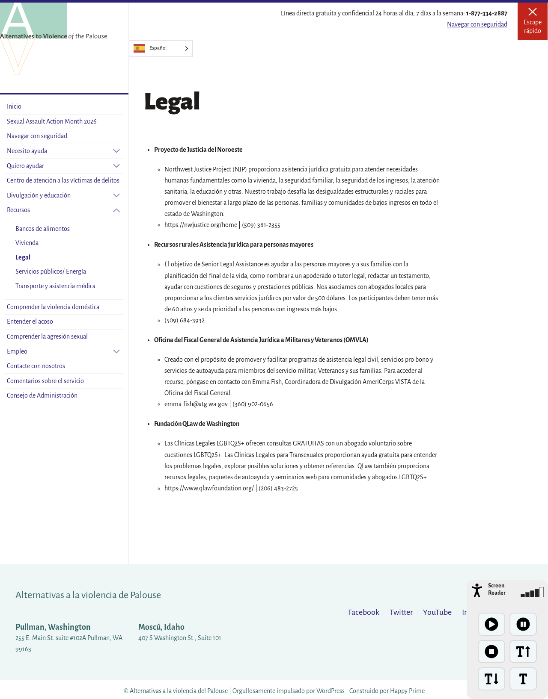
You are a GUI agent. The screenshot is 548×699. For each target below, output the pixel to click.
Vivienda (27, 242)
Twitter (401, 612)
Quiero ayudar (25, 165)
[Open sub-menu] (116, 151)
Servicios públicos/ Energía (50, 271)
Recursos (18, 209)
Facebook (363, 612)
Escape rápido (536, 24)
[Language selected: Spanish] (161, 48)
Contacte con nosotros (36, 366)
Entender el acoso (30, 321)
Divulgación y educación (39, 195)
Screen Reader (497, 589)
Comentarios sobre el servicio (45, 381)
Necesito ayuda (27, 150)
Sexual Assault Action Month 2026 (52, 121)
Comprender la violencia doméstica (53, 307)
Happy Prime (407, 690)
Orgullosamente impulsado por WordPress (288, 690)
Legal (22, 257)
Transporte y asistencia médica (55, 286)
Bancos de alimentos (42, 228)
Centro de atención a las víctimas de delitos (63, 180)
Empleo (17, 351)
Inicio (14, 106)
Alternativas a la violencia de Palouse (88, 595)
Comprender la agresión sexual (47, 336)
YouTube (437, 612)
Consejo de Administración (42, 395)
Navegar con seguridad (477, 24)
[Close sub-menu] (116, 210)
